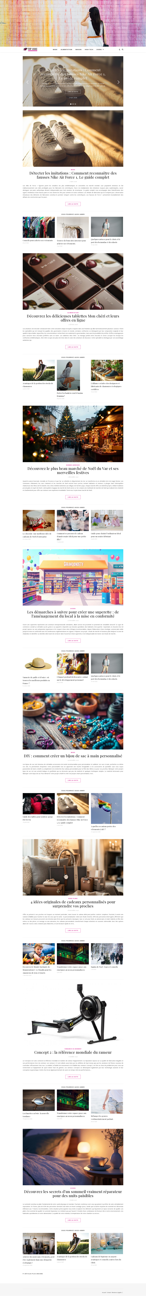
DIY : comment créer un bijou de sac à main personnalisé (73, 755)
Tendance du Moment (73, 1049)
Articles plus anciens (33, 1274)
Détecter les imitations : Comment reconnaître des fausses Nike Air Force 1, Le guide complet (73, 74)
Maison (78, 49)
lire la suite (73, 92)
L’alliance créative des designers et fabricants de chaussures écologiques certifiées (106, 386)
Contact (109, 1292)
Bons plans (73, 898)
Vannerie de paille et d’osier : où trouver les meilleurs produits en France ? (36, 680)
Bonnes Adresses (73, 465)
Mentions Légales (117, 1292)
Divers (99, 49)
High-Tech (89, 49)
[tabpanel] (73, 81)
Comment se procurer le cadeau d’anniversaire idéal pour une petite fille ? (71, 536)
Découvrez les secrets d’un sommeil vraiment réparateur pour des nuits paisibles (73, 1193)
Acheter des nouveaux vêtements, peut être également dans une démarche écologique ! (38, 1260)
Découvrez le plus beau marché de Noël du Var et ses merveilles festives (73, 470)
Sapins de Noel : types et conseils (104, 967)
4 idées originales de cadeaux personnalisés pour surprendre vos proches (73, 903)
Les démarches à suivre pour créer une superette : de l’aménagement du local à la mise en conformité (73, 613)
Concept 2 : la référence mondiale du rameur (73, 1052)
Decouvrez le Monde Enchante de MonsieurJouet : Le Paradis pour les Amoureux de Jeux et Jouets (37, 970)
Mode (55, 49)
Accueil (104, 1292)
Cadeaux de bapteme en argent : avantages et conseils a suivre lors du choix (106, 1260)
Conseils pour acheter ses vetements (38, 240)
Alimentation (66, 49)
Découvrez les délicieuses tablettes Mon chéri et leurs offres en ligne (73, 317)
